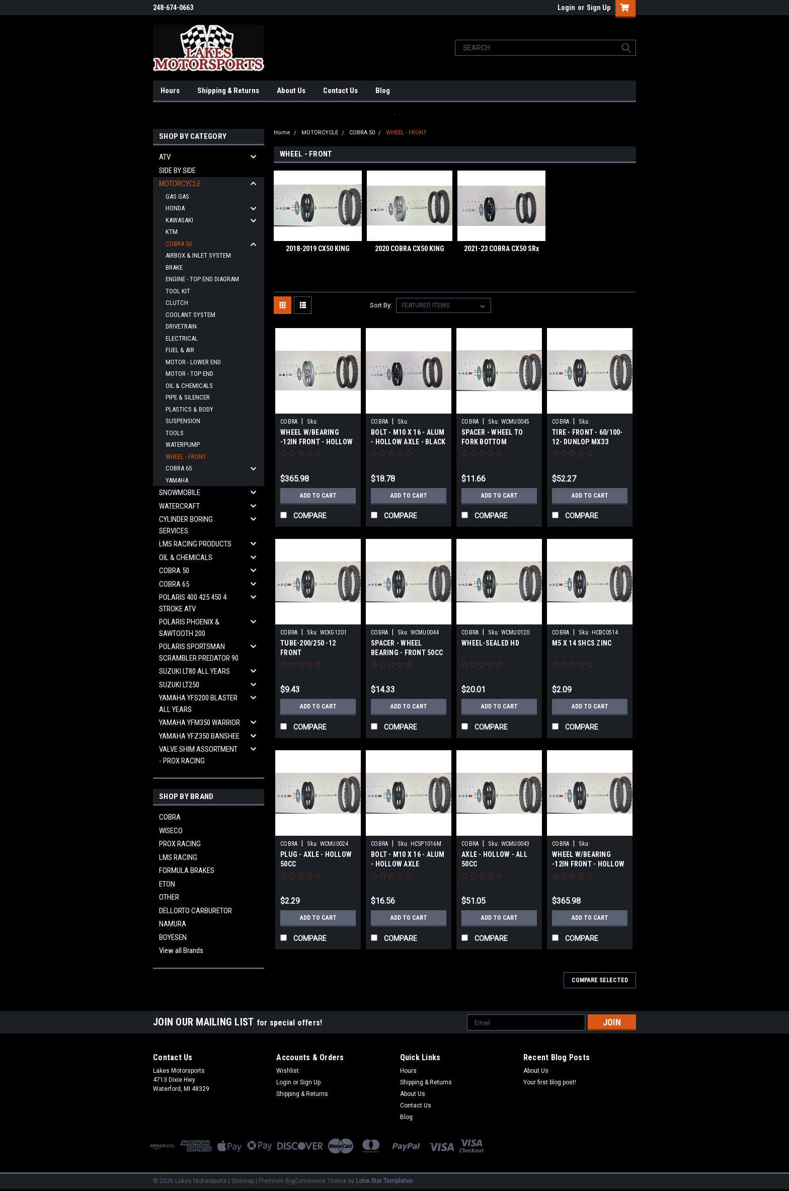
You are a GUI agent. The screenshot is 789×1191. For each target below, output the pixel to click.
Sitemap (242, 1180)
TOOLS (175, 433)
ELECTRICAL (182, 338)
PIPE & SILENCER (188, 397)
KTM (172, 231)
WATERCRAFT (179, 506)
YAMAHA (177, 480)
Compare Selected (600, 980)
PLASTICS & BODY (189, 409)
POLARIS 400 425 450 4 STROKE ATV (192, 603)
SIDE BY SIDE (177, 170)
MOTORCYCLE (180, 183)
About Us (291, 90)
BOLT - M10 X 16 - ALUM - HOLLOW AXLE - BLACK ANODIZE (408, 441)
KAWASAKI (179, 220)
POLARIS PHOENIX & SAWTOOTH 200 (189, 627)
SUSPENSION (183, 421)
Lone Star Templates (384, 1180)
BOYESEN (173, 937)
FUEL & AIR (180, 350)
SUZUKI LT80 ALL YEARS (194, 671)
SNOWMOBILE (179, 492)
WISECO (171, 830)
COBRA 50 (179, 244)
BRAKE (174, 267)
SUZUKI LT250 (179, 684)
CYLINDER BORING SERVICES (186, 525)
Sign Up (598, 8)
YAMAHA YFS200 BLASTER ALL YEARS (198, 703)
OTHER (169, 897)
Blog (382, 90)
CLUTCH (177, 302)
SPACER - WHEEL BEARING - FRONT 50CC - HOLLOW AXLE (407, 652)
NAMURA (172, 923)
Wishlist (287, 1070)
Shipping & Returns (228, 90)
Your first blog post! (549, 1082)
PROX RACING (180, 843)
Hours (170, 90)
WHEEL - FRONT (186, 456)
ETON (167, 884)
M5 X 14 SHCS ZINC (581, 643)
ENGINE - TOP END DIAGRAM (202, 279)
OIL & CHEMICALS (189, 385)
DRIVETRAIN (181, 326)
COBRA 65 (179, 468)
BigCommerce (305, 1180)
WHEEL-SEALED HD (490, 643)
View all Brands (181, 950)
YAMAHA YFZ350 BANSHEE (199, 736)
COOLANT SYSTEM (190, 315)
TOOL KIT (178, 291)
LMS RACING (178, 857)
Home (282, 132)
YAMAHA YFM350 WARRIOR (199, 722)
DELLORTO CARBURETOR (195, 910)
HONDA (175, 208)
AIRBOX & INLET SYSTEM (198, 255)
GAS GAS (177, 196)
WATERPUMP (183, 444)
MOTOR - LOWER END (193, 362)
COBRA (170, 817)
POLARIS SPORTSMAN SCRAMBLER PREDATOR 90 (199, 652)
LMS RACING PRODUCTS (195, 543)
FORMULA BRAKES (186, 870)
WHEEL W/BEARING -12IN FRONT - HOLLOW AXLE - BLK (588, 864)
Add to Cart (318, 496)
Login (566, 8)
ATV (165, 157)
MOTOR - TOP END (189, 373)
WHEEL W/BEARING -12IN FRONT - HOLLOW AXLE (316, 441)
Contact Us (340, 90)
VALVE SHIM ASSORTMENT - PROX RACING (198, 755)
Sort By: (381, 305)
